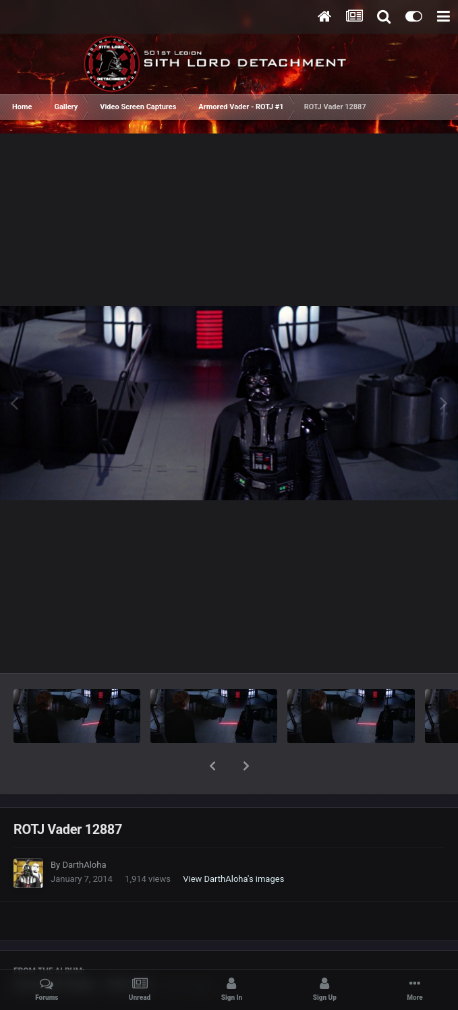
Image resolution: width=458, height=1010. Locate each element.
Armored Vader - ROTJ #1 (83, 950)
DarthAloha (84, 830)
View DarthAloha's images (233, 844)
